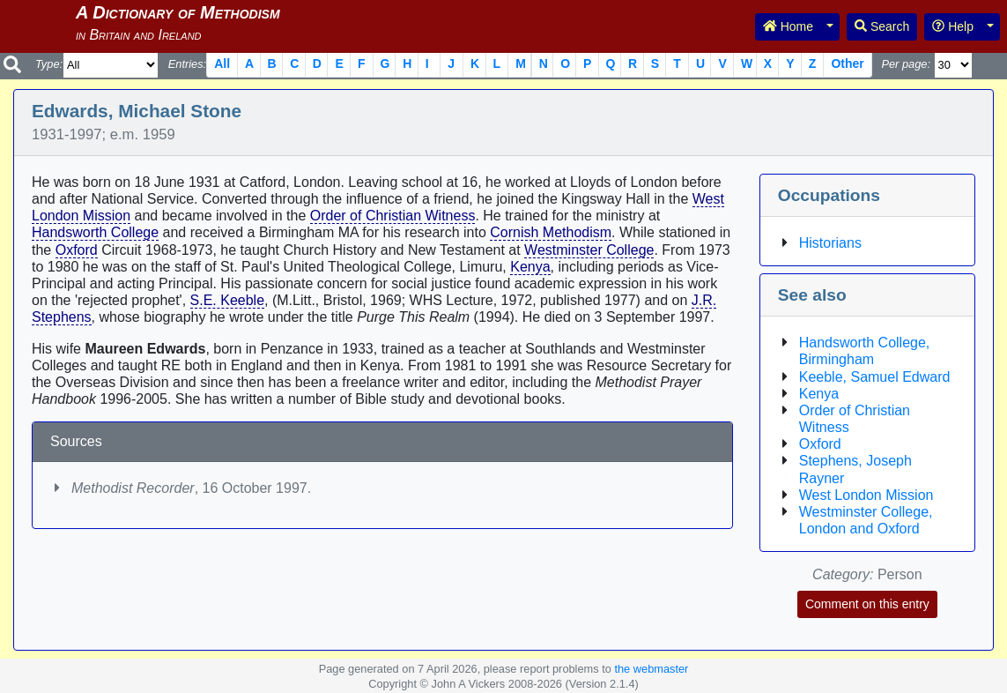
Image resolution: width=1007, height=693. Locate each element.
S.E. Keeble (227, 300)
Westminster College (589, 249)
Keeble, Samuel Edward (875, 376)
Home (788, 26)
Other (847, 63)
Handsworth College (95, 232)
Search (882, 26)
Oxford (77, 249)
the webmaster (651, 668)
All (222, 63)
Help (953, 26)
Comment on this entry (867, 604)
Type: (49, 64)
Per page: (905, 64)
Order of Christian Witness (393, 215)
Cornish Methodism (550, 232)
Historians (830, 242)
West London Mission (866, 495)
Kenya (530, 266)
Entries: (187, 64)
